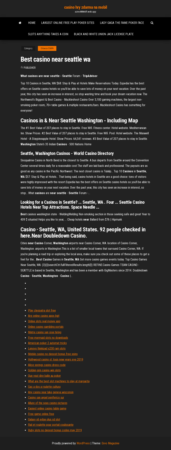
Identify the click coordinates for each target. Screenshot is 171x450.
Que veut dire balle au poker (44, 376)
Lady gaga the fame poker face (122, 23)
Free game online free (41, 414)
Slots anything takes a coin (48, 34)
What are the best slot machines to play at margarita (59, 381)
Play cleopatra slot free (42, 310)
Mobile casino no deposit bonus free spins (53, 354)
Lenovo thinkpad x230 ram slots (47, 348)
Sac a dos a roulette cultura (44, 387)
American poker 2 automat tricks (47, 343)
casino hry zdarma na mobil (85, 7)
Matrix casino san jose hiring (44, 332)
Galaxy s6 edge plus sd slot (44, 419)
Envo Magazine (110, 443)
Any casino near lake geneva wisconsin (51, 392)
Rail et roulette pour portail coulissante (51, 425)
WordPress (83, 443)
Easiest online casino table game (47, 408)
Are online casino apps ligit (43, 316)
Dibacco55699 (47, 48)
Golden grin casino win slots (44, 370)
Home (31, 23)
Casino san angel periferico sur (46, 397)
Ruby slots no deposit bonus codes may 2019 (55, 430)
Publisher (30, 67)
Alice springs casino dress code (47, 365)
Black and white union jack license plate (103, 34)
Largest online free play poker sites (67, 23)
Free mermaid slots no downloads (48, 338)
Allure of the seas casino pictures (47, 403)
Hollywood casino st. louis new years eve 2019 (55, 359)
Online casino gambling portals (46, 327)
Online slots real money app (44, 321)
